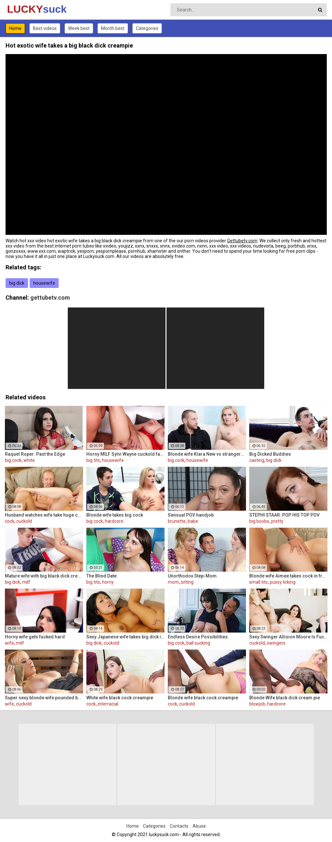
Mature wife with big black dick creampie (44, 575)
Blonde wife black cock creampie (203, 697)
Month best (112, 28)
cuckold (24, 521)
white (29, 460)
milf (26, 582)
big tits (93, 460)
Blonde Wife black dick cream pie (284, 697)
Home (15, 28)
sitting (187, 582)
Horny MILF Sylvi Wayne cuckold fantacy (125, 454)
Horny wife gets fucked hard (35, 636)
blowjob (257, 703)
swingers (276, 643)
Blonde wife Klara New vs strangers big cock (207, 454)
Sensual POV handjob (191, 515)
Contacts (179, 826)
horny (108, 582)
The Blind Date (101, 575)
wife (9, 643)
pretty (277, 521)
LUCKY (24, 9)
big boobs (259, 521)
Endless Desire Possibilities (198, 636)
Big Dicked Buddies (270, 454)
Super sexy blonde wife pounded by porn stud (44, 697)
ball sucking (198, 643)
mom (173, 582)
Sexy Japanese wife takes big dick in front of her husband (125, 636)
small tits (258, 582)
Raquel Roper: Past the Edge (35, 454)
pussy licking (283, 582)
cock (9, 521)
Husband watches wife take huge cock (44, 515)
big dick (16, 283)
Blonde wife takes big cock (114, 515)
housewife (44, 283)
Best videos (45, 28)
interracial (108, 703)
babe (193, 521)
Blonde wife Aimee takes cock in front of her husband (288, 575)
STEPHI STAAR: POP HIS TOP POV (284, 515)
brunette (177, 521)
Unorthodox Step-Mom (192, 575)
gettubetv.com (50, 297)
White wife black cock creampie (119, 697)
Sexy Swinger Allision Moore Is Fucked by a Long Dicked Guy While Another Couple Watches (288, 636)
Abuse (199, 826)
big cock (13, 460)
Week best (79, 28)
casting (256, 460)
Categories (147, 28)
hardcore (114, 521)
